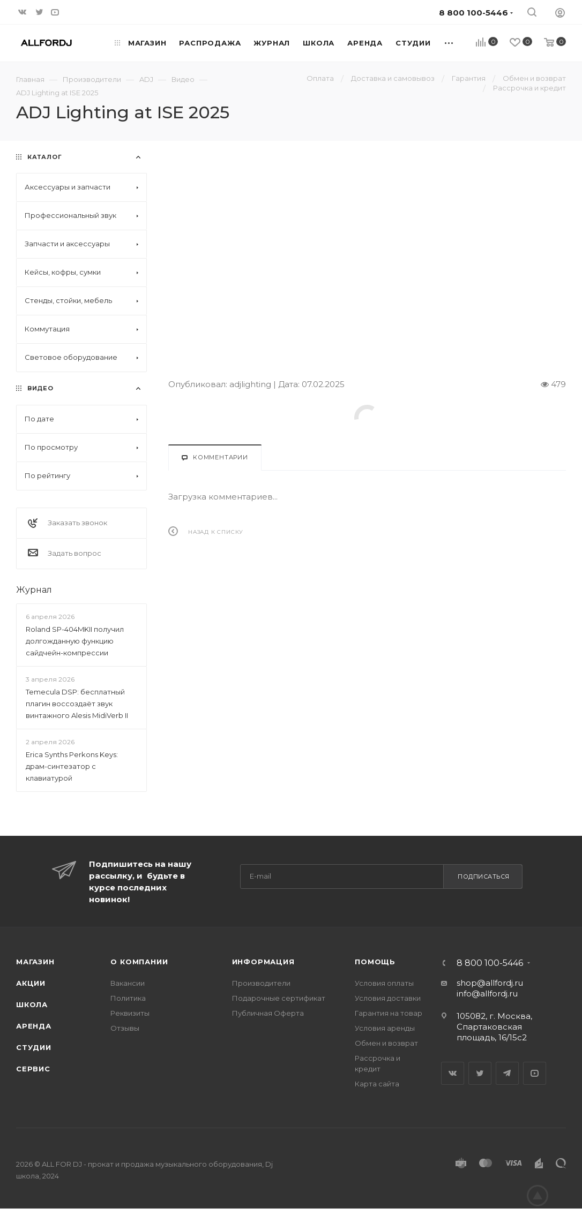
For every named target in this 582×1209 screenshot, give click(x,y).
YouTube (534, 1073)
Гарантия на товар (388, 1013)
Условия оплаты (384, 983)
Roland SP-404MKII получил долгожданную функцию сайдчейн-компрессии (75, 641)
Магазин (35, 961)
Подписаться (484, 876)
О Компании (139, 961)
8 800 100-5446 (490, 963)
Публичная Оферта (268, 1013)
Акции (31, 983)
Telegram (507, 1073)
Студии (33, 1047)
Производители (261, 983)
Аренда (33, 1026)
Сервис (33, 1068)
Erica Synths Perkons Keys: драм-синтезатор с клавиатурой (72, 766)
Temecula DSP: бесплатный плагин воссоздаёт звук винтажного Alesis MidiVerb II (77, 703)
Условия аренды (385, 1028)
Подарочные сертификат (278, 998)
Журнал (34, 590)
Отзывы (124, 1028)
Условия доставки (388, 998)
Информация (263, 961)
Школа (32, 1004)
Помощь (375, 961)
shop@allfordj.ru (490, 983)
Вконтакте (452, 1073)
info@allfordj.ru (487, 993)
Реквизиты (130, 1013)
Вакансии (127, 983)
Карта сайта (377, 1083)
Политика (128, 998)
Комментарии (215, 457)
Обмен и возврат (386, 1043)
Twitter (479, 1073)
